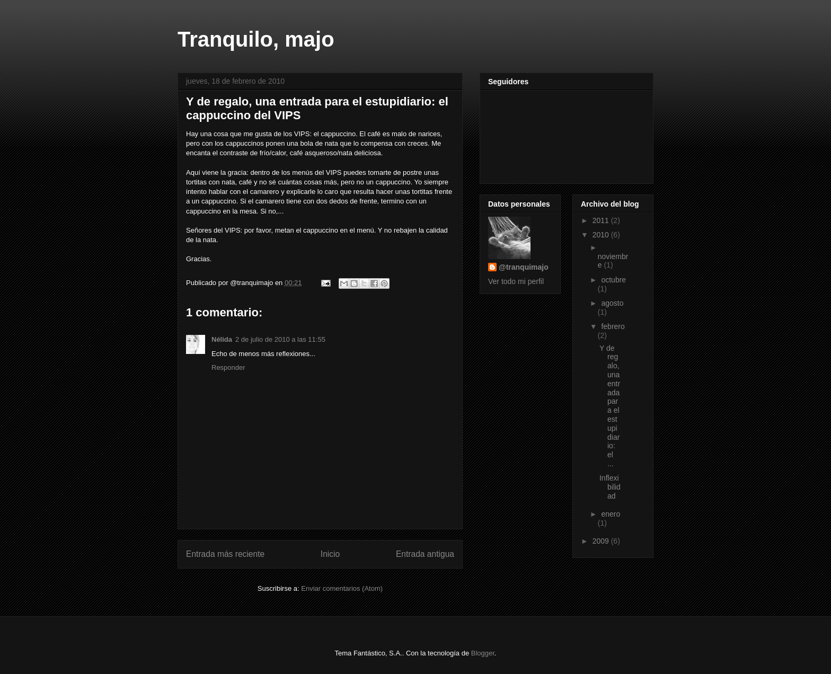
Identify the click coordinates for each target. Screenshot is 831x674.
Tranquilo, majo (256, 39)
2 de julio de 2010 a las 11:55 (280, 339)
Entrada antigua (425, 553)
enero (610, 514)
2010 (602, 234)
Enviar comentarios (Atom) (342, 588)
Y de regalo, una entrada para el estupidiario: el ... (609, 406)
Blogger (482, 653)
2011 (602, 220)
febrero (612, 326)
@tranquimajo (524, 267)
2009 (602, 541)
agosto (612, 303)
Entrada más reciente (225, 553)
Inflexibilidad (610, 487)
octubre (613, 280)
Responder (228, 367)
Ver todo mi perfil (516, 281)
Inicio (330, 553)
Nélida (221, 339)
